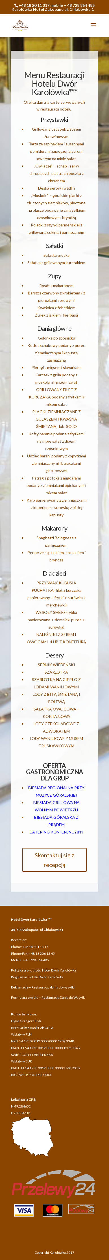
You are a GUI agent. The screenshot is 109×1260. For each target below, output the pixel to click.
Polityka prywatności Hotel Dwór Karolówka (43, 970)
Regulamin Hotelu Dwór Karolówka (37, 977)
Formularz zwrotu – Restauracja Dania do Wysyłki (48, 997)
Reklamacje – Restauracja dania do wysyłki (43, 987)
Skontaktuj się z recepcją (54, 860)
